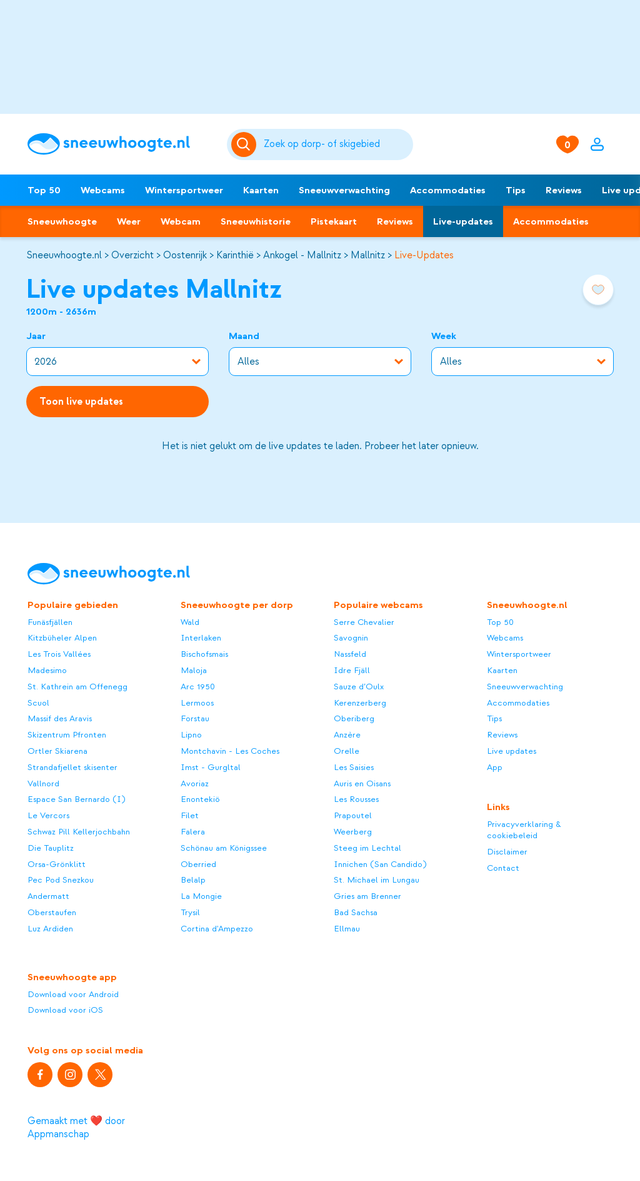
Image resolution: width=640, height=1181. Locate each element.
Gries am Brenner (367, 896)
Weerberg (353, 831)
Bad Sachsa (356, 912)
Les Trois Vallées (59, 654)
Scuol (38, 702)
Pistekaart (334, 221)
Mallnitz (368, 255)
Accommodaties (448, 190)
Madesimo (47, 670)
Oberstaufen (52, 912)
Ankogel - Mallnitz (302, 255)
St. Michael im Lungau (376, 879)
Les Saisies (354, 767)
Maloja (194, 670)
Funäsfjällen (50, 622)
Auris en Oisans (362, 783)
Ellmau (347, 928)
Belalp (193, 879)
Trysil (190, 912)
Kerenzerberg (360, 702)
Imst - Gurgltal (211, 767)
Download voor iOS (65, 1010)
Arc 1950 (198, 686)
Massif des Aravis (60, 718)
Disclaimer (507, 851)
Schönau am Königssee (224, 848)
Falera (193, 831)
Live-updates (463, 221)
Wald (190, 622)
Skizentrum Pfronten (67, 734)
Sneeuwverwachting (344, 190)
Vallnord (43, 783)
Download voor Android (73, 994)
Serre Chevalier (364, 622)
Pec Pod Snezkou (61, 879)
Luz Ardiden (50, 928)
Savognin (351, 637)
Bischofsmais (204, 654)
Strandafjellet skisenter (73, 767)
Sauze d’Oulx (359, 686)
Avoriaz (195, 783)
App (494, 767)
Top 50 (44, 190)
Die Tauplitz (51, 848)
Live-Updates (424, 255)
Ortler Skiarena (58, 751)
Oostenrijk (185, 255)
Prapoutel (353, 815)
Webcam (181, 221)
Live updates (511, 751)
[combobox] (336, 144)
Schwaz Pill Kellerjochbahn (79, 831)
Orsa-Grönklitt (57, 864)
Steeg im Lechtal (367, 848)
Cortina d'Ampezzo (217, 928)
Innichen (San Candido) (380, 864)
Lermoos (197, 702)
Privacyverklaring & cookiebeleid (524, 830)
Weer (129, 221)
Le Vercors (48, 815)
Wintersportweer (184, 190)
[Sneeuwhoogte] (121, 144)
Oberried (198, 864)
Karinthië (235, 255)
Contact (503, 868)
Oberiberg (354, 718)
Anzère (347, 734)
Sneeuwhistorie (256, 221)
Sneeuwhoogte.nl (64, 255)
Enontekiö (200, 799)
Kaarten (261, 190)
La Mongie (201, 896)
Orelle (346, 751)
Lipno (191, 734)
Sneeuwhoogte (62, 221)
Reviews (564, 190)
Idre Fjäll (352, 670)
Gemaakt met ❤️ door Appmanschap (76, 1127)
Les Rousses (356, 799)
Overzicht (132, 255)
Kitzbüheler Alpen (62, 637)
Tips (516, 190)
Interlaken (201, 637)
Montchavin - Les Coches (230, 751)
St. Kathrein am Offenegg (78, 686)
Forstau (195, 718)
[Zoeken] (336, 144)
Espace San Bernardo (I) (76, 799)
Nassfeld (350, 654)
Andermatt (48, 896)
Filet (190, 815)
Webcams (103, 190)
